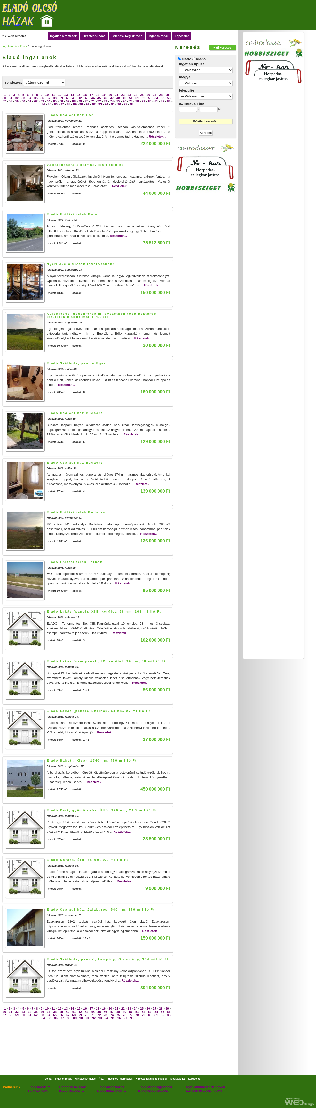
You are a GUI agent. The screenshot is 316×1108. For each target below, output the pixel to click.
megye (185, 77)
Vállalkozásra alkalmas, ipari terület (85, 164)
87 (62, 104)
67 (67, 101)
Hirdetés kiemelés (85, 1078)
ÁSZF (102, 1078)
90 (81, 104)
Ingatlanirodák (158, 36)
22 (122, 95)
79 (143, 101)
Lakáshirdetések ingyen (204, 1090)
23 (129, 95)
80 (149, 101)
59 (16, 101)
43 (86, 98)
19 (103, 95)
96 (119, 104)
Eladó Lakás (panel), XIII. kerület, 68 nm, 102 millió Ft (104, 611)
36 (42, 98)
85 (49, 104)
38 (55, 98)
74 (112, 101)
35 (36, 98)
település (187, 90)
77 (130, 101)
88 (68, 104)
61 (29, 101)
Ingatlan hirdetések (63, 36)
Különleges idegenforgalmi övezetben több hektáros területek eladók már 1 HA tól (101, 315)
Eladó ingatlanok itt (111, 1090)
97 (125, 104)
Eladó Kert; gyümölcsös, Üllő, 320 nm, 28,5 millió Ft (102, 810)
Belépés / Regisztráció (127, 36)
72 (99, 101)
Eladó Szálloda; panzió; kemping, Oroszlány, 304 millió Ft (108, 959)
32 (16, 98)
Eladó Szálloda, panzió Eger (76, 363)
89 (75, 104)
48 (118, 98)
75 (118, 101)
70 (86, 101)
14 (72, 95)
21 (116, 95)
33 (23, 98)
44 (93, 98)
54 (156, 98)
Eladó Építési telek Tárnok (74, 562)
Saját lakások (37, 1090)
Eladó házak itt (38, 1087)
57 (4, 101)
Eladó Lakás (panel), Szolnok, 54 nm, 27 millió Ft (98, 711)
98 (131, 104)
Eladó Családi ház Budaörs (75, 413)
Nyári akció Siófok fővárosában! (80, 264)
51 (137, 98)
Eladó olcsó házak (110, 1087)
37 (48, 98)
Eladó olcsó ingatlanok (155, 1087)
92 (94, 104)
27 (154, 95)
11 (53, 95)
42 (80, 98)
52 (143, 98)
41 (74, 98)
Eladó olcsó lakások (153, 1090)
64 (48, 101)
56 (168, 98)
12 (59, 95)
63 (42, 101)
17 (91, 95)
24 (135, 95)
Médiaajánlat (177, 1078)
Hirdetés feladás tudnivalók (151, 1078)
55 (162, 98)
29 (167, 95)
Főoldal (47, 1078)
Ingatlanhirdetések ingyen (205, 1087)
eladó (186, 59)
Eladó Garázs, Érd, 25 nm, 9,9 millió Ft (87, 860)
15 (78, 95)
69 (80, 101)
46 (105, 98)
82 (162, 101)
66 (61, 101)
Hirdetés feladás (94, 36)
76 (124, 101)
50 (130, 98)
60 (23, 101)
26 (148, 95)
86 (56, 104)
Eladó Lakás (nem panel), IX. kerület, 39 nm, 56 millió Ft (106, 661)
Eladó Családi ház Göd (70, 115)
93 (100, 104)
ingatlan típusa (192, 64)
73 (105, 101)
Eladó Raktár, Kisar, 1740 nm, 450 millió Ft (92, 760)
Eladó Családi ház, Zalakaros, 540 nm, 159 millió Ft (101, 909)
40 (67, 98)
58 (10, 101)
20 (110, 95)
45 (99, 98)
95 (112, 104)
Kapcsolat (182, 36)
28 (161, 95)
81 (156, 101)
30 (4, 98)
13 (66, 95)
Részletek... (157, 136)
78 (137, 101)
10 (47, 95)
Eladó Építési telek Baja (72, 214)
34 (29, 98)
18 (97, 95)
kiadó (201, 59)
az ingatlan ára (191, 103)
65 (55, 101)
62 (36, 101)
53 (149, 98)
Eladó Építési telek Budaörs (76, 512)
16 (85, 95)
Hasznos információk (120, 1078)
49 (124, 98)
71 (93, 101)
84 (43, 104)
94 (106, 104)
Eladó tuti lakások (72, 1087)
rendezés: (13, 82)
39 (61, 98)
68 (74, 101)
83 (168, 101)
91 (87, 104)
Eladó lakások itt (71, 1090)
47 (112, 98)
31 (10, 98)
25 (142, 95)
